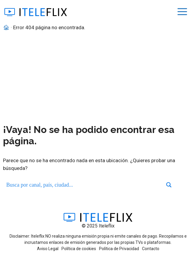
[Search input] (83, 184)
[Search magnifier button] (169, 185)
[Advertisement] (98, 76)
